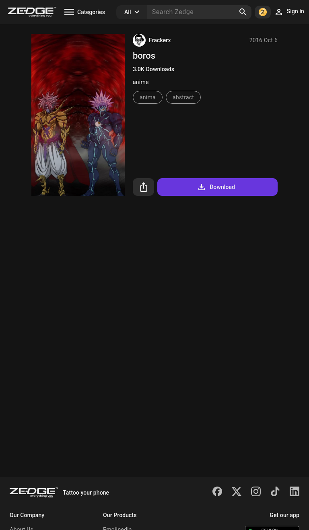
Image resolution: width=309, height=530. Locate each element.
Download (216, 187)
